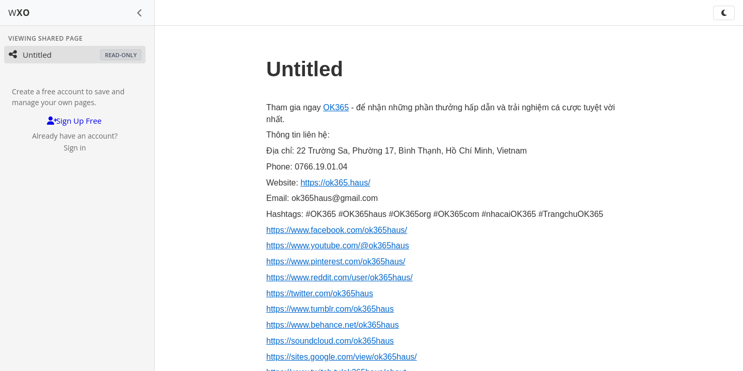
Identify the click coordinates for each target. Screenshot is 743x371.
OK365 (336, 107)
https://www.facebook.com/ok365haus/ (336, 230)
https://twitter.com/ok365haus (319, 293)
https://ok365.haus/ (335, 182)
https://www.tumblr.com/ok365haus (330, 309)
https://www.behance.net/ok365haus (332, 325)
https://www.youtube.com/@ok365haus (337, 245)
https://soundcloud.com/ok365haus (330, 340)
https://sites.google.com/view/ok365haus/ (341, 356)
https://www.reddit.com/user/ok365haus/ (339, 277)
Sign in (74, 148)
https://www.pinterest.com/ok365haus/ (335, 261)
